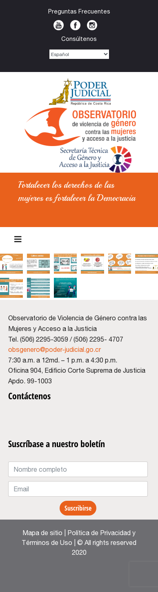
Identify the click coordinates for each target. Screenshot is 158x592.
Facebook (75, 25)
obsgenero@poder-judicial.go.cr (54, 349)
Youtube (58, 25)
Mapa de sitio (42, 532)
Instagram (92, 25)
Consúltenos (79, 38)
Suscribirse (78, 508)
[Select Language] (79, 54)
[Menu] (18, 239)
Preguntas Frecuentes (79, 11)
